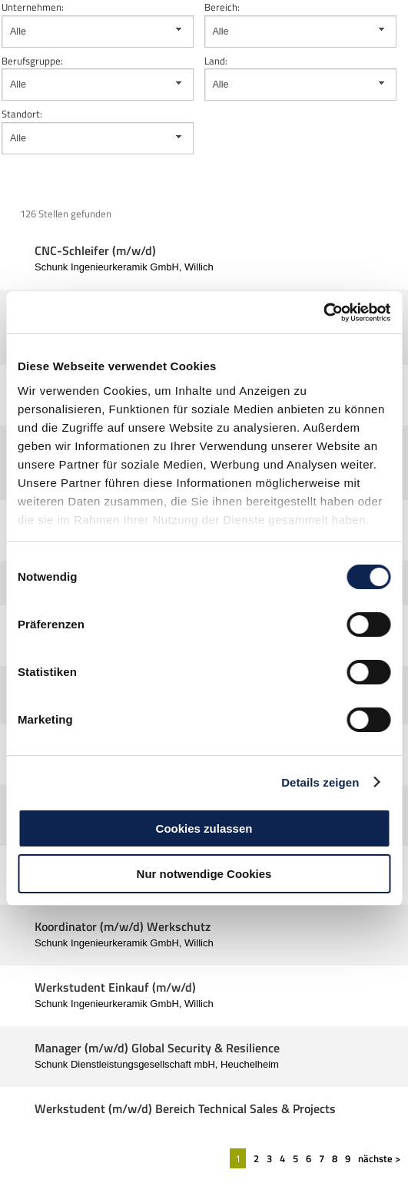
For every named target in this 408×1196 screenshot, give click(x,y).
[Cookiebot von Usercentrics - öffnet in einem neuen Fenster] (323, 313)
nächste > (379, 1158)
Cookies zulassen (204, 828)
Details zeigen (320, 782)
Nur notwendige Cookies (204, 873)
